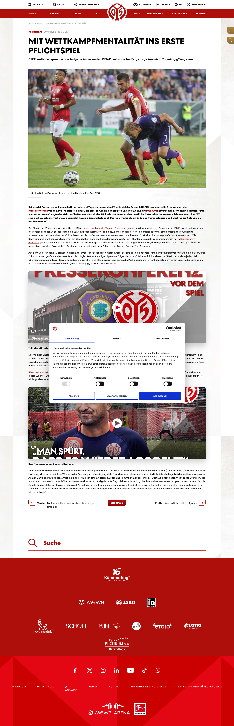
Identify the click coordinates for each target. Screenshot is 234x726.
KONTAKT (114, 686)
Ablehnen (74, 396)
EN (178, 4)
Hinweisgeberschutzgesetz (148, 686)
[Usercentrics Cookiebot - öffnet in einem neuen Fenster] (168, 328)
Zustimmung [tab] (72, 338)
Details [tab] (117, 338)
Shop (58, 4)
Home (31, 23)
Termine (200, 13)
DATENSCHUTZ (45, 686)
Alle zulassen (160, 396)
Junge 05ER (179, 13)
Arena (163, 4)
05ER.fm (152, 210)
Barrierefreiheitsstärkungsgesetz (200, 686)
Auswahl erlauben (117, 396)
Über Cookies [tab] (162, 338)
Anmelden (196, 4)
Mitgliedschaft (87, 4)
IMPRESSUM (19, 686)
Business (142, 5)
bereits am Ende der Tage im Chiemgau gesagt (109, 228)
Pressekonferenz (38, 210)
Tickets (35, 4)
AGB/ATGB (71, 689)
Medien (93, 686)
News (32, 13)
